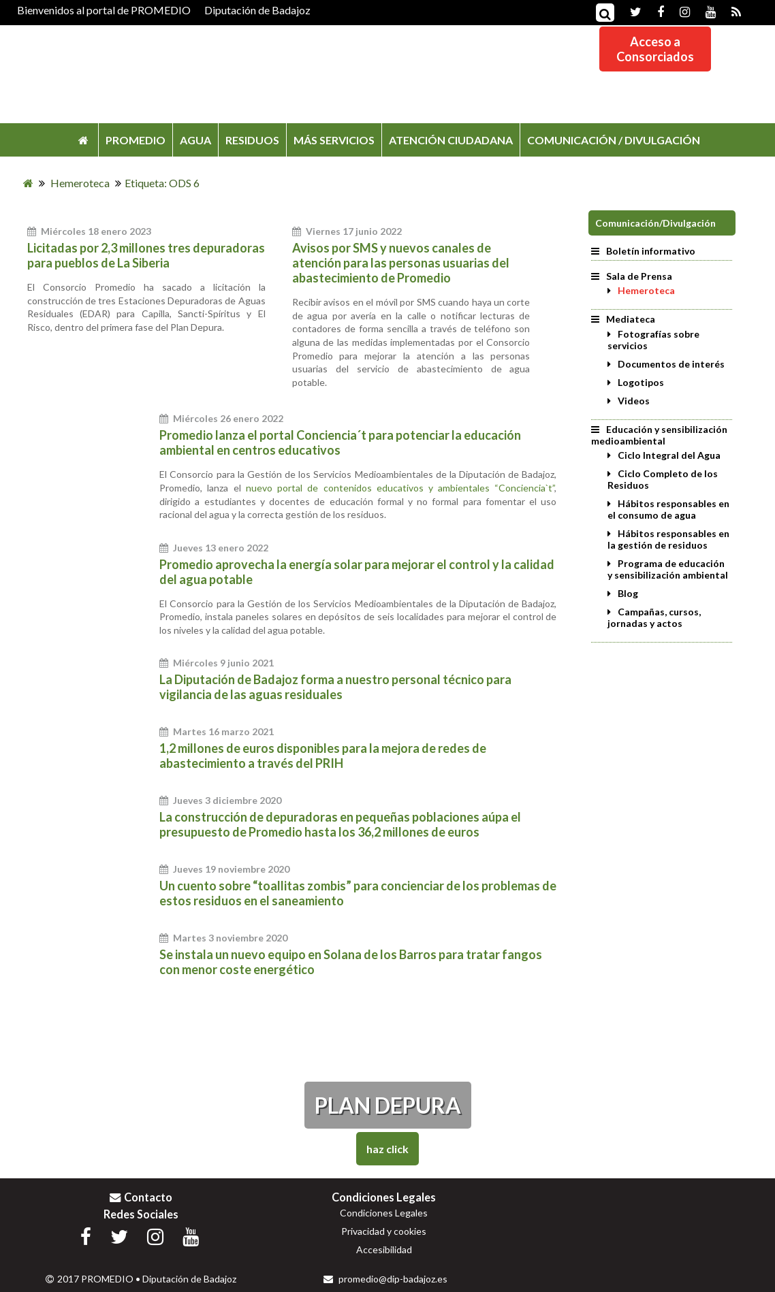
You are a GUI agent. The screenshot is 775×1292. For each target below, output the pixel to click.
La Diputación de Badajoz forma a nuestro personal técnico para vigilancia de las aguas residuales (335, 687)
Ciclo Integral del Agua (669, 455)
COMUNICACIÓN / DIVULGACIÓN (613, 139)
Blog (628, 593)
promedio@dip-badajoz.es (385, 1279)
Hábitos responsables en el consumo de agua (668, 509)
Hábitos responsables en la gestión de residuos (668, 539)
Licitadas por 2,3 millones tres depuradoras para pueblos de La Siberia (146, 255)
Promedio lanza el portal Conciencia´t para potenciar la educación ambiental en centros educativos (340, 442)
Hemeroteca (646, 290)
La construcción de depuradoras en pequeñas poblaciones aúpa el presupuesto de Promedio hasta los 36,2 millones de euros (340, 824)
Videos (634, 400)
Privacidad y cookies (383, 1231)
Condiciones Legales (384, 1212)
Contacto (141, 1197)
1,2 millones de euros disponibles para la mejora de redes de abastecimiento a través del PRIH (322, 756)
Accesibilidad (384, 1249)
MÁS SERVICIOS (334, 139)
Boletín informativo (643, 251)
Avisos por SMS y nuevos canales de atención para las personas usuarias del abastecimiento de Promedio (400, 262)
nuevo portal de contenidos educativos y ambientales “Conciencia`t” (400, 488)
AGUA (195, 139)
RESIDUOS (252, 139)
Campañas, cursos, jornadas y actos (654, 617)
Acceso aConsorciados (655, 49)
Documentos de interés (671, 364)
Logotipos (641, 382)
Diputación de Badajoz (257, 9)
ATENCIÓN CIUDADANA (451, 139)
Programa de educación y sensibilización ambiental (667, 569)
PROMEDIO (135, 139)
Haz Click (387, 1148)
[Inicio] (28, 183)
